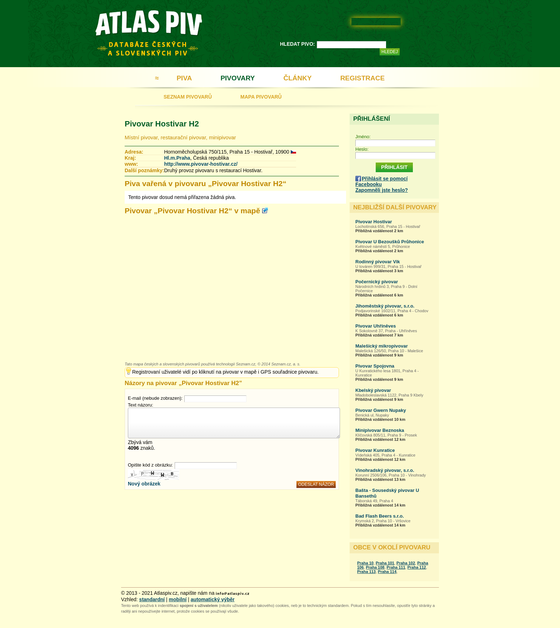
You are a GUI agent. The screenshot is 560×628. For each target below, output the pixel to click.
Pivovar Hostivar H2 (162, 123)
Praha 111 (396, 567)
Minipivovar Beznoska (379, 430)
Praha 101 (385, 563)
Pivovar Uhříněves (375, 326)
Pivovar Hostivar (373, 221)
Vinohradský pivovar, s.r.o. (384, 470)
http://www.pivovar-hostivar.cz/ (201, 164)
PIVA (184, 78)
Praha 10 (365, 563)
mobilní (178, 599)
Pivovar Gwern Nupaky (380, 410)
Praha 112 (417, 567)
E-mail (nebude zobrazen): (155, 398)
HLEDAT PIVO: (297, 44)
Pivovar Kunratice (375, 450)
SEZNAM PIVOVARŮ (188, 97)
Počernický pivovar (376, 281)
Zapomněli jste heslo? (381, 190)
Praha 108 (375, 567)
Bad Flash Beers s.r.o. (379, 516)
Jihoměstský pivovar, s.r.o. (384, 306)
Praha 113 (366, 571)
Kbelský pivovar (373, 390)
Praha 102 (405, 563)
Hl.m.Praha (177, 158)
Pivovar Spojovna (374, 366)
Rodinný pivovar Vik (377, 261)
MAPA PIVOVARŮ (261, 97)
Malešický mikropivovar (381, 346)
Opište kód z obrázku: (150, 465)
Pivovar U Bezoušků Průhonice (389, 241)
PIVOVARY (237, 78)
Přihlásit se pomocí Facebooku (381, 181)
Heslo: (362, 149)
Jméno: (363, 136)
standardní (152, 599)
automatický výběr (213, 599)
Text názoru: (140, 405)
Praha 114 (387, 571)
